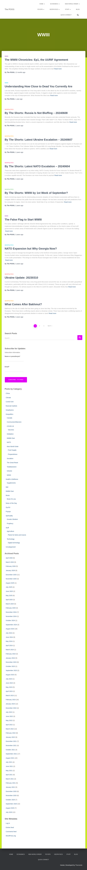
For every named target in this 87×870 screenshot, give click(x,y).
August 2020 (10, 808)
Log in (8, 823)
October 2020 (10, 800)
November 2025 (11, 579)
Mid (7, 487)
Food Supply (12, 450)
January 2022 (10, 737)
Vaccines (11, 430)
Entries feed (10, 827)
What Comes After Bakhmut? (23, 304)
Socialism (10, 458)
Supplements (11, 483)
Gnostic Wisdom (12, 519)
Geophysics (55, 9)
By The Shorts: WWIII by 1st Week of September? (36, 192)
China (8, 393)
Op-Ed (8, 507)
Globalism (10, 434)
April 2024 (9, 645)
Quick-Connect (66, 15)
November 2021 (11, 745)
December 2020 (11, 791)
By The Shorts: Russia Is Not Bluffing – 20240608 (36, 112)
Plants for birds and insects (17, 535)
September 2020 (11, 804)
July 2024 (9, 633)
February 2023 (11, 699)
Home (42, 4)
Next (49, 326)
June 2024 (9, 637)
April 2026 (9, 558)
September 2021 (11, 754)
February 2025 (11, 608)
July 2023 (9, 679)
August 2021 (10, 758)
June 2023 (9, 683)
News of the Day (11, 503)
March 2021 (10, 779)
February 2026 (11, 566)
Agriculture (10, 531)
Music (8, 495)
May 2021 (9, 770)
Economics (55, 4)
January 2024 (10, 658)
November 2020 (11, 795)
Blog (78, 9)
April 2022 (9, 725)
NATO (9, 442)
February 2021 (11, 783)
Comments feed (11, 831)
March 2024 (10, 649)
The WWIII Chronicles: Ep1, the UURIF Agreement (36, 59)
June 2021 (9, 766)
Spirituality (9, 516)
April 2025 (9, 599)
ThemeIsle (78, 865)
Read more (58, 69)
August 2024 (10, 629)
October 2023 (10, 666)
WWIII (6, 56)
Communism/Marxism (14, 422)
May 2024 (9, 641)
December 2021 (11, 741)
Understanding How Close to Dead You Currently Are (38, 86)
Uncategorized (11, 547)
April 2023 (9, 691)
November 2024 (11, 616)
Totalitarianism (11, 467)
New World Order (72, 4)
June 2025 (9, 591)
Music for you (11, 499)
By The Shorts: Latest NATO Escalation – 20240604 (37, 166)
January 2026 (10, 570)
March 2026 (10, 562)
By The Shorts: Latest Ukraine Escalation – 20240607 (38, 139)
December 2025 (11, 575)
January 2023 (10, 704)
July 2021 (9, 762)
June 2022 (9, 716)
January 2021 (10, 787)
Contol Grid (9, 402)
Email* (14, 369)
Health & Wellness (12, 479)
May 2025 (9, 595)
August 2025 (10, 583)
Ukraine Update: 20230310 (21, 277)
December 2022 (11, 708)
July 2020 (9, 812)
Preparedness (12, 454)
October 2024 (10, 620)
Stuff (68, 9)
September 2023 (11, 670)
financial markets (11, 406)
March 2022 (10, 729)
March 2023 (10, 695)
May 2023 (9, 687)
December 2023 (11, 662)
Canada (9, 418)
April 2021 (9, 775)
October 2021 (10, 750)
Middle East (11, 438)
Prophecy (10, 523)
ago (20, 72)
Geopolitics (9, 109)
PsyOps (41, 9)
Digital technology (14, 543)
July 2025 (9, 587)
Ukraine (9, 471)
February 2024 (11, 654)
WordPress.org (11, 836)
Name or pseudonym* (14, 358)
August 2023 (10, 675)
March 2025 (10, 604)
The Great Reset (12, 462)
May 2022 (9, 720)
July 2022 (9, 712)
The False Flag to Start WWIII (23, 219)
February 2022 (11, 733)
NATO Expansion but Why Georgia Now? (31, 248)
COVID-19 (10, 426)
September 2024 (11, 625)
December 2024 (11, 612)
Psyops (8, 511)
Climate (8, 397)
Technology (11, 539)
